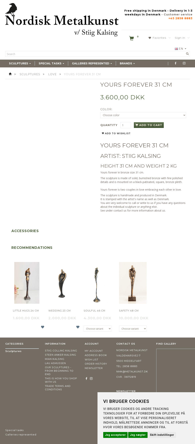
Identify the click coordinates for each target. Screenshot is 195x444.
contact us (119, 210)
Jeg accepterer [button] (115, 434)
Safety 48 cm (129, 310)
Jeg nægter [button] (138, 434)
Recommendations (32, 248)
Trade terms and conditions (58, 388)
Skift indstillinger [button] (162, 434)
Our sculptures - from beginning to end (59, 371)
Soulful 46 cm (94, 310)
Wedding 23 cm (59, 310)
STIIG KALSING (141, 156)
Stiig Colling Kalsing (61, 350)
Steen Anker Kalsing (60, 354)
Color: (106, 109)
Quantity (109, 125)
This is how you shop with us (61, 380)
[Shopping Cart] (134, 39)
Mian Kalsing (54, 359)
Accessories (25, 231)
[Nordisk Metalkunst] (61, 20)
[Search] (187, 54)
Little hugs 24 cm (26, 310)
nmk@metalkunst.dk (132, 371)
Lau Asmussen (55, 363)
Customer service (178, 14)
